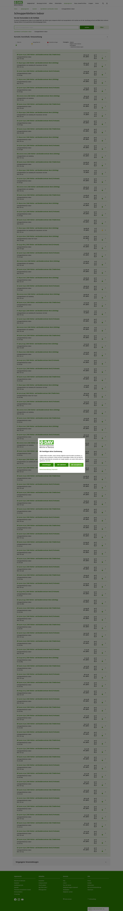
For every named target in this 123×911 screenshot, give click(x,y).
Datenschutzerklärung (45, 469)
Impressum (54, 469)
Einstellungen (46, 465)
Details (48, 461)
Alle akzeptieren (76, 465)
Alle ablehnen (61, 465)
